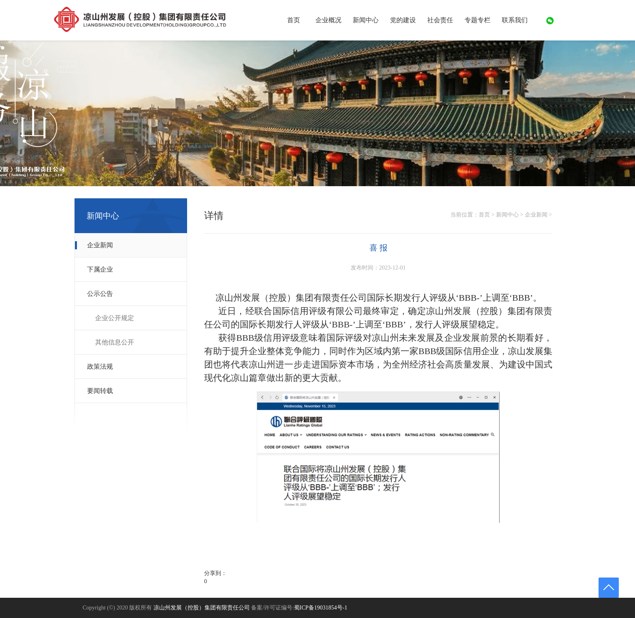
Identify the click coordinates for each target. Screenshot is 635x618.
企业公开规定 (114, 317)
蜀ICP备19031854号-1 (320, 608)
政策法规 (100, 366)
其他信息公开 (114, 342)
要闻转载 (100, 390)
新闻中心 (507, 215)
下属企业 (100, 269)
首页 (293, 20)
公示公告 (100, 293)
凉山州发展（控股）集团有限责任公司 (201, 608)
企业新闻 (100, 245)
